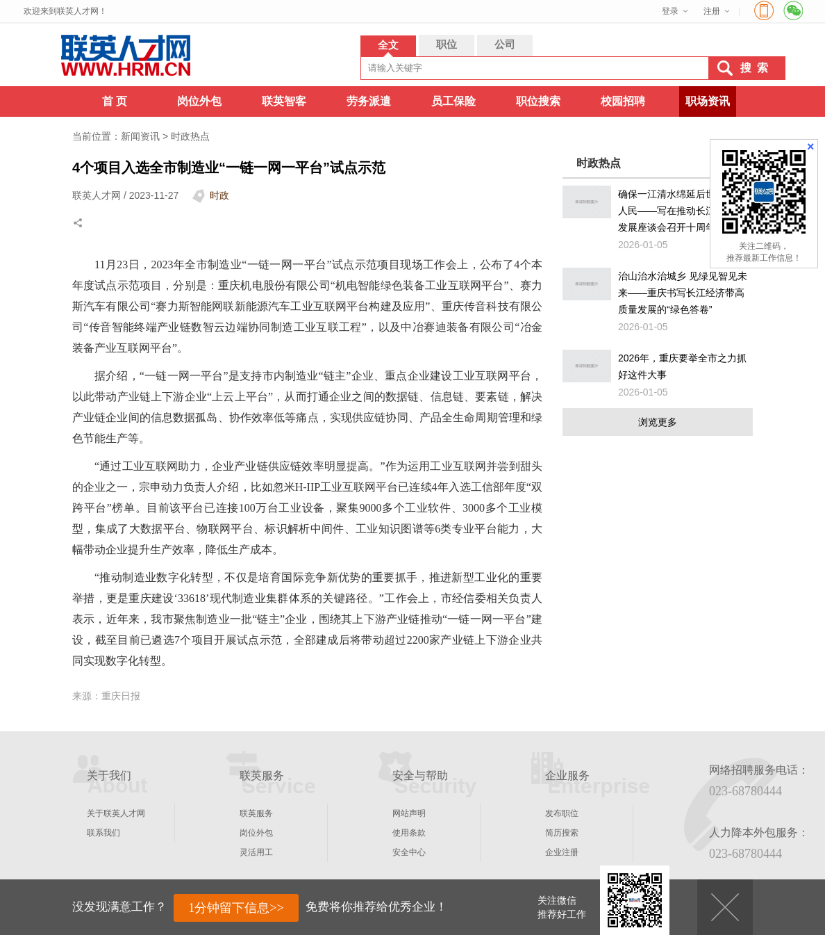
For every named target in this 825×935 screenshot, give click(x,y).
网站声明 (409, 813)
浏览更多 (657, 422)
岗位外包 (199, 101)
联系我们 (103, 833)
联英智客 (284, 101)
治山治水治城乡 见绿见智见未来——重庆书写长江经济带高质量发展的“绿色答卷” (682, 292)
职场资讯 (707, 101)
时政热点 (190, 136)
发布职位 (561, 813)
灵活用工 (256, 852)
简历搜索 (561, 833)
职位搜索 (538, 101)
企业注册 (561, 852)
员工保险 (453, 101)
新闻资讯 (140, 136)
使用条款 (409, 833)
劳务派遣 (369, 101)
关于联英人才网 (116, 813)
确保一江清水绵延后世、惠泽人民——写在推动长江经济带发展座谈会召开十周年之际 (681, 210)
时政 (219, 195)
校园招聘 (623, 101)
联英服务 (256, 813)
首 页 (114, 101)
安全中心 (409, 852)
